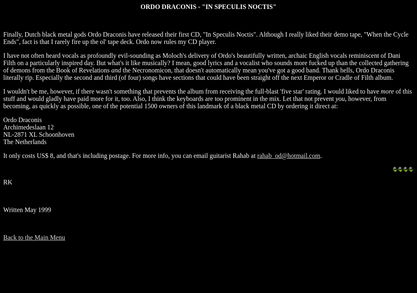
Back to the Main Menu (34, 237)
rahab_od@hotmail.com (288, 155)
